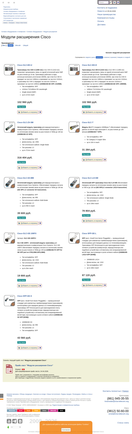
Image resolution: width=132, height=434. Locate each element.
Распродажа (11, 22)
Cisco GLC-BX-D (89, 65)
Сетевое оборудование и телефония (14, 11)
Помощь (9, 396)
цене (93, 57)
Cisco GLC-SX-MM (25, 178)
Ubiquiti (25, 45)
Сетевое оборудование (34, 31)
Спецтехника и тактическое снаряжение (15, 18)
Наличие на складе (39, 394)
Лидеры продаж (66, 394)
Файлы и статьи (87, 394)
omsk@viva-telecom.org (119, 414)
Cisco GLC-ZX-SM (25, 122)
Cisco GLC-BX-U (24, 65)
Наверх (125, 391)
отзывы (111, 18)
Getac (44, 410)
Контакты (101, 8)
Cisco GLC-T (87, 122)
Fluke (36, 410)
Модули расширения (50, 31)
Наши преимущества (106, 14)
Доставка (101, 25)
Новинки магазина (13, 394)
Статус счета (123, 423)
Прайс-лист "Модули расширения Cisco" (34, 365)
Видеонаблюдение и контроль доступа (14, 16)
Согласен (66, 430)
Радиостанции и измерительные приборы (66, 405)
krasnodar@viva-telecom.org (117, 401)
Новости (101, 11)
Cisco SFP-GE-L (89, 233)
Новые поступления (53, 394)
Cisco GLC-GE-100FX (26, 233)
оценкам (113, 57)
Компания (101, 18)
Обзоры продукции (26, 394)
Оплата (100, 21)
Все (4, 45)
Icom (20, 410)
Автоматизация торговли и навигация (14, 13)
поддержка (112, 8)
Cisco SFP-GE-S (24, 296)
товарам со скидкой (123, 57)
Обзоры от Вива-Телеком (21, 22)
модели (87, 57)
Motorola (12, 410)
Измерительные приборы (10, 9)
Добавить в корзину (27, 112)
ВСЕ (61, 410)
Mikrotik (18, 45)
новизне (106, 57)
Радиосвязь (6, 7)
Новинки (5, 22)
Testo (28, 410)
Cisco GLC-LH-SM (90, 178)
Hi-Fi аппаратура (8, 20)
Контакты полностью (112, 391)
